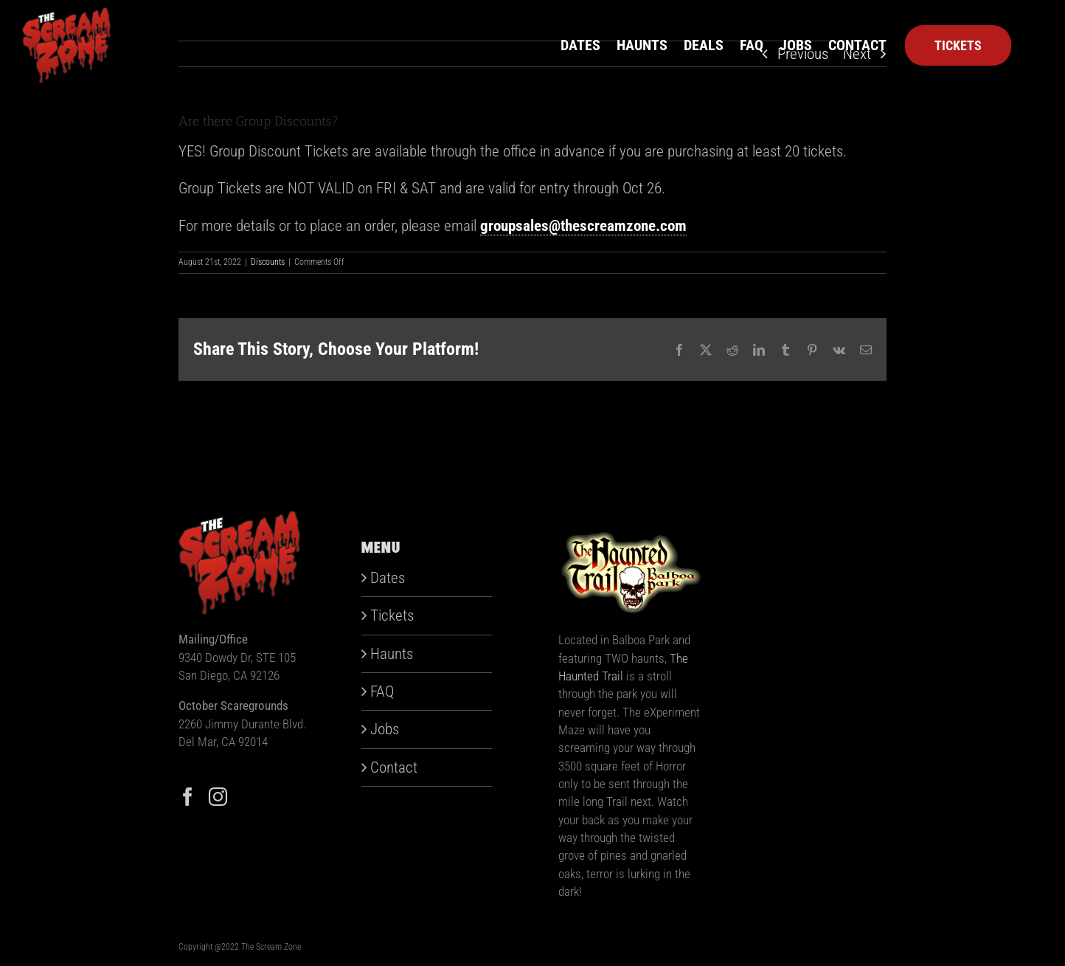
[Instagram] (218, 796)
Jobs (384, 729)
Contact (393, 767)
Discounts (268, 262)
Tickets (392, 615)
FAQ (382, 691)
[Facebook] (187, 796)
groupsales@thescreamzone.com (583, 226)
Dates (387, 578)
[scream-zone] (66, 15)
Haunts (391, 654)
